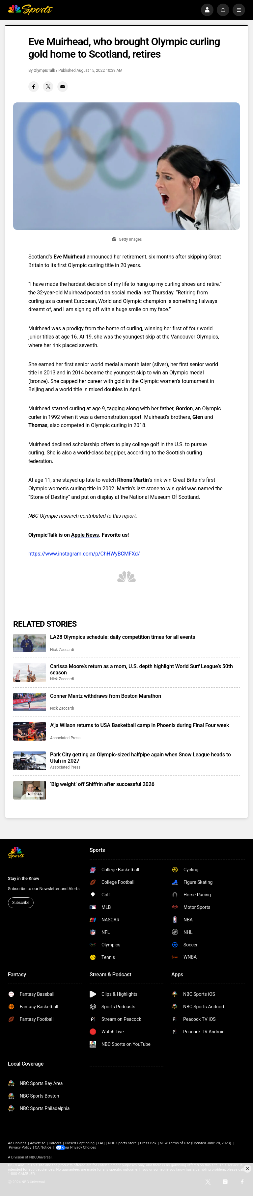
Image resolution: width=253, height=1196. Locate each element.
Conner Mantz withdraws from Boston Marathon (105, 696)
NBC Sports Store (122, 1143)
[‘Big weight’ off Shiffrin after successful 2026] (29, 790)
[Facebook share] (33, 86)
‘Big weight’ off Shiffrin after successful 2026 (102, 784)
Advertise (37, 1143)
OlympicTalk (44, 70)
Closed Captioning (80, 1143)
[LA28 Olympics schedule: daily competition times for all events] (29, 643)
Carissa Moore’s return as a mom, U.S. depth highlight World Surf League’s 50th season (141, 669)
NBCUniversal (40, 1157)
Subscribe (20, 902)
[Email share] (62, 86)
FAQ (101, 1143)
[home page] (30, 10)
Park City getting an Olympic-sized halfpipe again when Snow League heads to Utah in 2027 (140, 757)
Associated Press (65, 738)
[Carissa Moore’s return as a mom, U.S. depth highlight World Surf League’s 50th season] (29, 672)
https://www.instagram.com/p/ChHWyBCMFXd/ (84, 554)
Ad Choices (17, 1143)
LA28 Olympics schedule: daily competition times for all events (122, 637)
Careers (55, 1143)
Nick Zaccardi (62, 649)
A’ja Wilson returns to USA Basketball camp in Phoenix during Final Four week (139, 725)
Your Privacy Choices (84, 1147)
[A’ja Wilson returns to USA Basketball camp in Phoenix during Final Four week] (29, 731)
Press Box (148, 1143)
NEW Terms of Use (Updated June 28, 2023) (195, 1143)
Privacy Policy (20, 1147)
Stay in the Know (23, 878)
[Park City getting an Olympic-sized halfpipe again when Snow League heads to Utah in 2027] (29, 760)
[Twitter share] (48, 86)
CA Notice (43, 1147)
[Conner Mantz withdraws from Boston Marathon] (29, 702)
